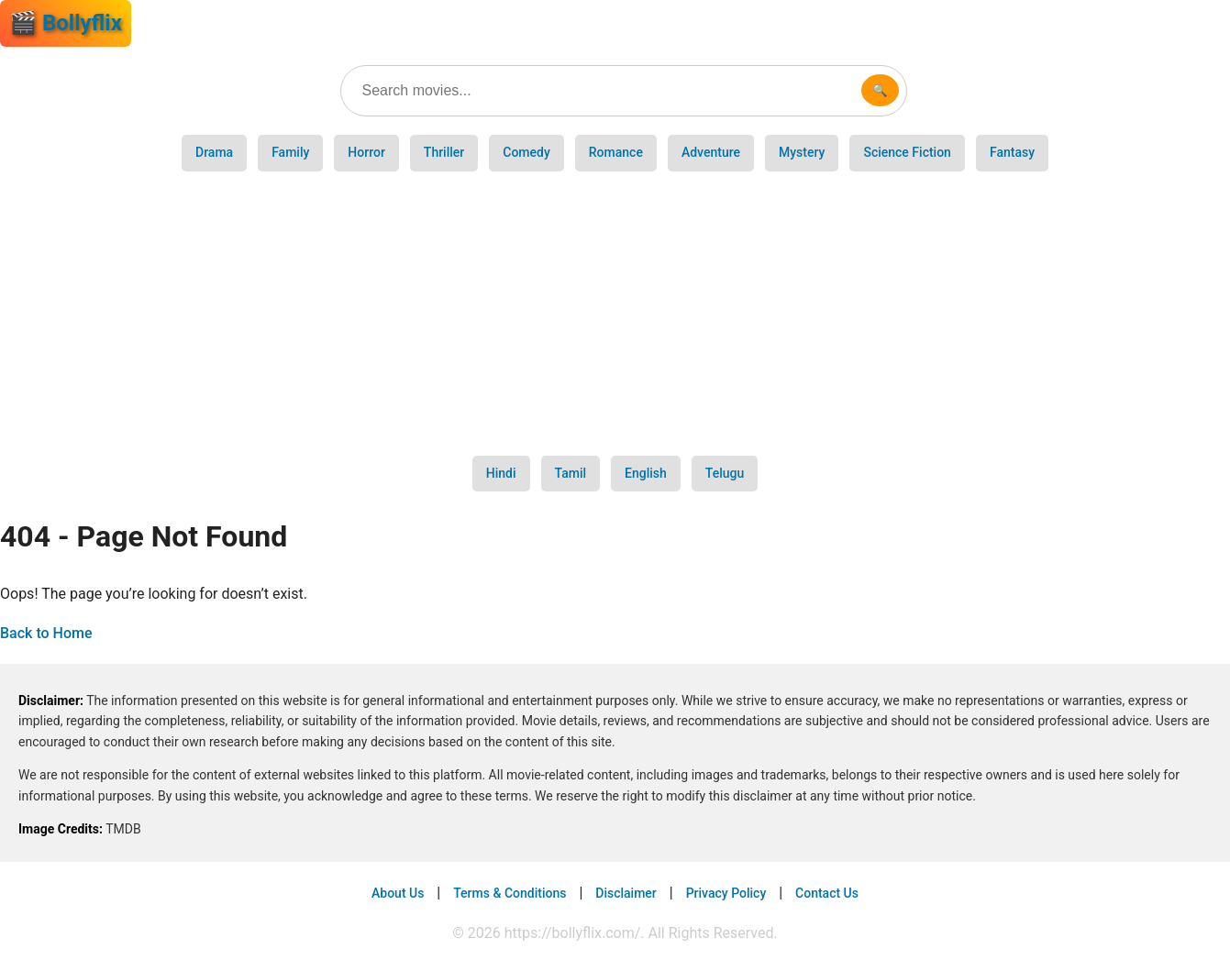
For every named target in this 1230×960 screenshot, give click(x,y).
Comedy (526, 152)
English (646, 473)
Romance (616, 152)
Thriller (444, 152)
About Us (397, 893)
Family (290, 152)
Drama (214, 152)
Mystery (802, 152)
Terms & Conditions (509, 893)
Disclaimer (626, 893)
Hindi (501, 473)
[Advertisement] (615, 313)
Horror (366, 152)
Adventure (710, 152)
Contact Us (827, 893)
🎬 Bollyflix (65, 23)
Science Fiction (906, 152)
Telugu (724, 473)
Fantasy (1012, 152)
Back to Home (46, 633)
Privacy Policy (726, 893)
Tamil (571, 473)
